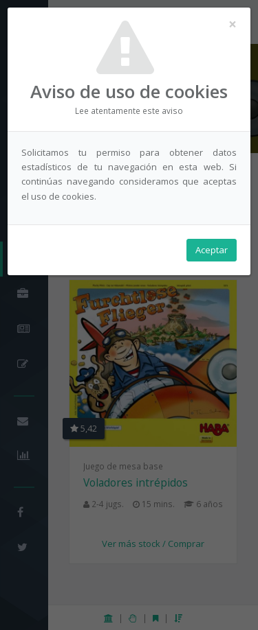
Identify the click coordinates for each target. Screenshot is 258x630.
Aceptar (211, 250)
